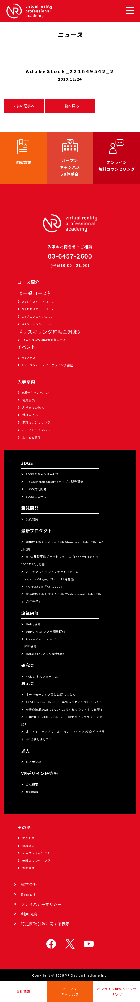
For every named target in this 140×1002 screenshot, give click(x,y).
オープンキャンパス (36, 430)
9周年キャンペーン (35, 392)
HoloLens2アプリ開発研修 (45, 654)
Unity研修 (33, 624)
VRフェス (28, 358)
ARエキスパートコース (38, 302)
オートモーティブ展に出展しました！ (52, 694)
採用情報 (32, 792)
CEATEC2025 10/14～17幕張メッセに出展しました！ (64, 702)
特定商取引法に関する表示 (45, 923)
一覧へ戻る (70, 106)
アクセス (28, 838)
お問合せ (28, 868)
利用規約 (29, 914)
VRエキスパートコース (38, 309)
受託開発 (32, 519)
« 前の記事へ (24, 106)
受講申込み (30, 415)
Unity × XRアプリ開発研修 (45, 632)
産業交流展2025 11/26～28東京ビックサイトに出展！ (64, 709)
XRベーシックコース (36, 324)
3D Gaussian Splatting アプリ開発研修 (55, 482)
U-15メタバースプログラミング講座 (47, 365)
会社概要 (32, 784)
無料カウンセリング (36, 422)
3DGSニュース (36, 496)
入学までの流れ (33, 408)
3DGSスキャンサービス (42, 474)
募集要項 (28, 400)
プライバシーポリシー (41, 904)
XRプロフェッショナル (38, 316)
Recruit (28, 894)
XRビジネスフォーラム (42, 676)
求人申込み (33, 762)
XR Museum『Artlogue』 (45, 586)
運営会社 (29, 884)
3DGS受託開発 (36, 489)
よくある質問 (31, 437)
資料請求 (28, 846)
